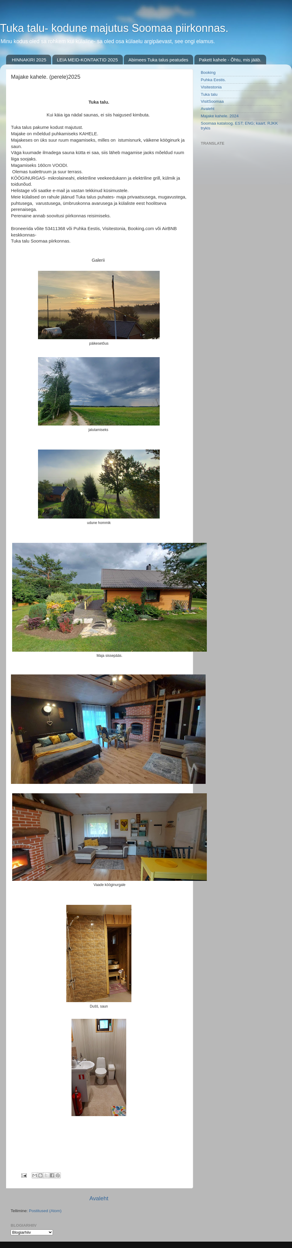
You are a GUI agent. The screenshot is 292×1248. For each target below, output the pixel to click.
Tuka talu (209, 94)
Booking (208, 72)
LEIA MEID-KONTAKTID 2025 (87, 59)
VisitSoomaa (212, 101)
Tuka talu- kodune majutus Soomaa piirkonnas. (114, 28)
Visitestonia (211, 87)
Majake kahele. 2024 (220, 116)
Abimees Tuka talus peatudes (158, 59)
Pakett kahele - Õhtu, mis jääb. (230, 59)
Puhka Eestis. (213, 80)
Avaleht (99, 1198)
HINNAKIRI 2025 (29, 59)
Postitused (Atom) (45, 1210)
